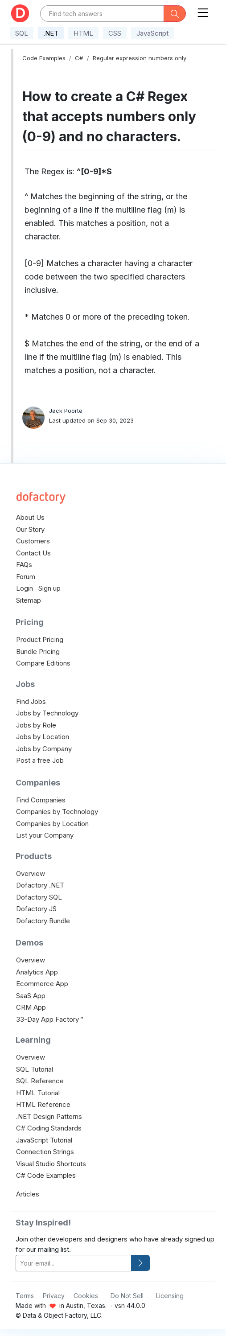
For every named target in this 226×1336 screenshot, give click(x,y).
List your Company (45, 835)
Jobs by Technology (47, 713)
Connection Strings (45, 1151)
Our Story (30, 529)
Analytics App (37, 972)
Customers (33, 541)
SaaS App (30, 995)
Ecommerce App (42, 983)
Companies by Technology (57, 811)
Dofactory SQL (39, 897)
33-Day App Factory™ (49, 1019)
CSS (115, 33)
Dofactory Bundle (43, 921)
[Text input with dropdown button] (102, 13)
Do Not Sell (127, 1295)
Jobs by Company (44, 748)
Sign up (49, 588)
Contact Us (33, 553)
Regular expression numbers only (139, 58)
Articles (27, 1194)
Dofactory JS (36, 908)
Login (24, 588)
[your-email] (73, 1263)
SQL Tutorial (34, 1069)
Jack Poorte (65, 410)
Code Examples (44, 58)
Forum (25, 576)
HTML (83, 33)
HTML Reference (43, 1104)
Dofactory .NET (40, 885)
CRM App (31, 1007)
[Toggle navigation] (202, 11)
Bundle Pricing (38, 651)
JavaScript (152, 33)
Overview (30, 873)
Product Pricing (39, 639)
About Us (30, 517)
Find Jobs (31, 701)
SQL (21, 33)
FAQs (24, 564)
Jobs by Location (42, 736)
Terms (25, 1295)
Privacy (54, 1295)
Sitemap (28, 600)
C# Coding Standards (49, 1128)
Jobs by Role (36, 725)
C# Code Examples (46, 1175)
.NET (50, 33)
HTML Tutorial (38, 1093)
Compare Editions (43, 663)
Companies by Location (52, 823)
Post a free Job (40, 760)
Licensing (170, 1295)
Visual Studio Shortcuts (51, 1163)
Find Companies (41, 800)
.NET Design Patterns (49, 1116)
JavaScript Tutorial (44, 1140)
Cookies (86, 1295)
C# (79, 58)
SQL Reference (40, 1081)
